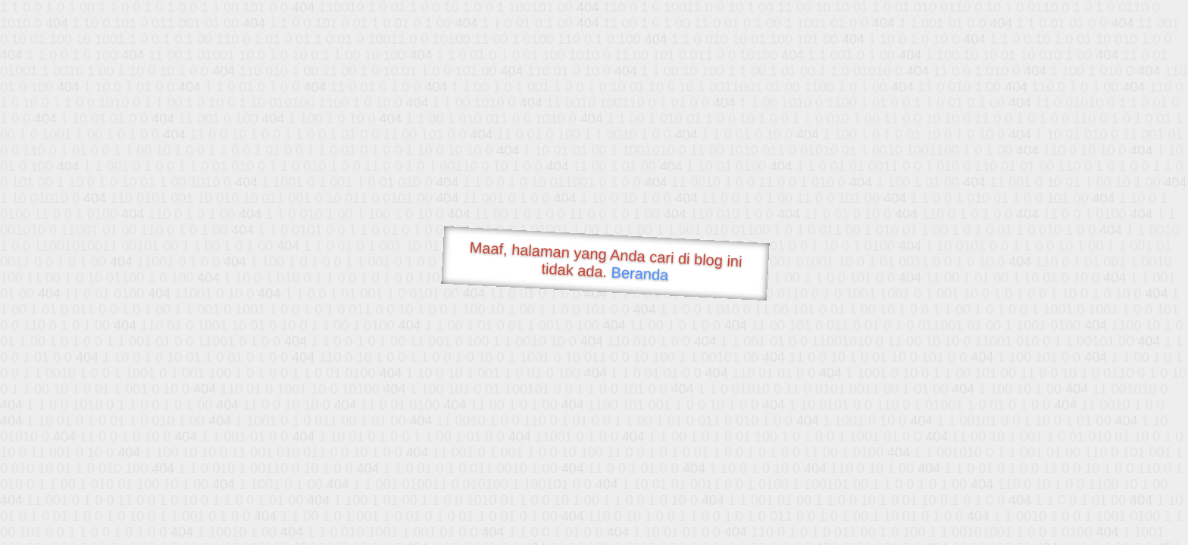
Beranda (640, 273)
